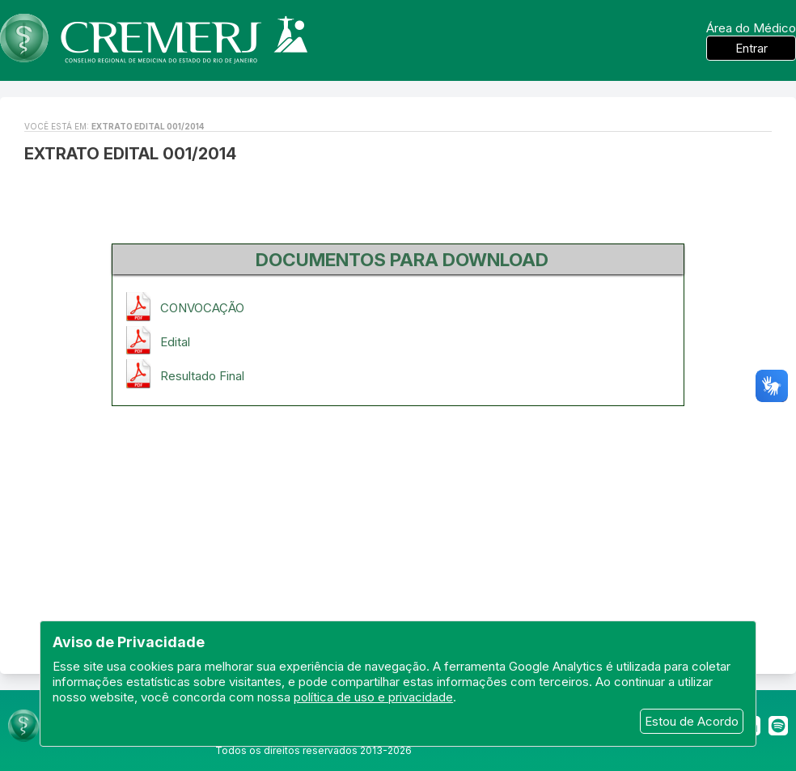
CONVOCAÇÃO (202, 308)
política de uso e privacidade (373, 697)
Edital (175, 341)
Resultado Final (202, 375)
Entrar (751, 48)
